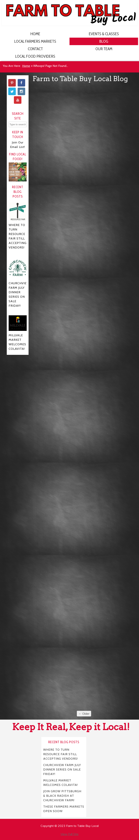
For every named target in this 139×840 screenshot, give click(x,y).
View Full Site (69, 834)
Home (35, 33)
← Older (84, 713)
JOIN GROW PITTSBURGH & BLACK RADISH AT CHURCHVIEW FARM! (62, 795)
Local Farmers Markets (35, 41)
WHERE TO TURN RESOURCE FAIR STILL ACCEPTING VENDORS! (60, 754)
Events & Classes (104, 33)
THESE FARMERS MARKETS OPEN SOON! (63, 809)
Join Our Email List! (17, 145)
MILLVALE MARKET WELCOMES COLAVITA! (60, 782)
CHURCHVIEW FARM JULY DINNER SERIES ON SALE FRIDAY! (62, 769)
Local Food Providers (35, 56)
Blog (103, 41)
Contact (35, 48)
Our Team (103, 48)
